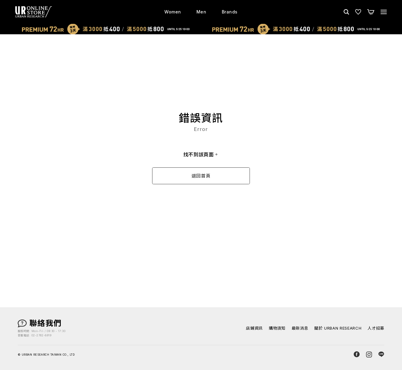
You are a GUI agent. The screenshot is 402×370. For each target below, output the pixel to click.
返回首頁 (201, 176)
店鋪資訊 (254, 328)
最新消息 (300, 328)
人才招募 (375, 328)
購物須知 (277, 328)
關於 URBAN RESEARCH (337, 328)
